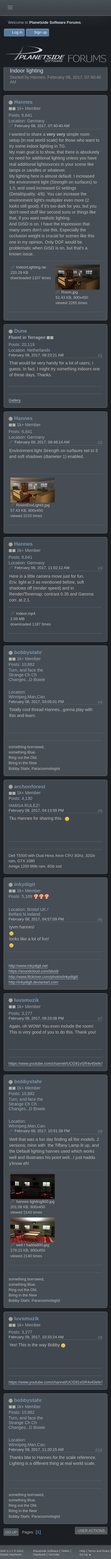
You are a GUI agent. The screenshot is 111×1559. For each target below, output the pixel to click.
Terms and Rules (98, 1550)
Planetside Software (45, 1550)
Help (83, 1550)
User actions (91, 1531)
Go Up (11, 1532)
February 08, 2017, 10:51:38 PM (42, 1131)
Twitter (65, 1550)
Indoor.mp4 (22, 613)
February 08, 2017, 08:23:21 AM (36, 355)
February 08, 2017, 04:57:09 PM (36, 919)
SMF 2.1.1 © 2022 (11, 1550)
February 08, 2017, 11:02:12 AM (42, 568)
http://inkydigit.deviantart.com (33, 982)
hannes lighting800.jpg (32, 1201)
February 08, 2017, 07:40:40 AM (42, 126)
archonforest (30, 786)
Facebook (39, 1554)
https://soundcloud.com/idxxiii (33, 971)
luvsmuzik (26, 1000)
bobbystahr (28, 652)
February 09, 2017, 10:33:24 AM (36, 1337)
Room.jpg (66, 292)
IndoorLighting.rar (28, 267)
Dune (20, 331)
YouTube (53, 1554)
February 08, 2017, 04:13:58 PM (36, 810)
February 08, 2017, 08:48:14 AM (42, 442)
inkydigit (24, 884)
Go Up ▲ (85, 1554)
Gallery (15, 400)
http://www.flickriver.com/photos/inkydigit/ (43, 976)
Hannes (23, 102)
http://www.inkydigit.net (28, 965)
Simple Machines (11, 1554)
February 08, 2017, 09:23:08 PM (36, 1018)
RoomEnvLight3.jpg (30, 505)
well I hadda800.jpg (29, 1245)
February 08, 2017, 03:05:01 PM (36, 701)
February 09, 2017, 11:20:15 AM (36, 1449)
